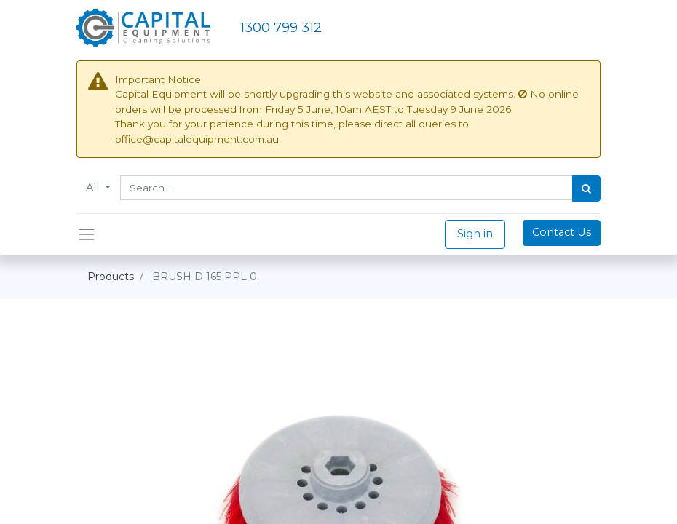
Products (110, 276)
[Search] (586, 188)
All (94, 187)
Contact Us (561, 232)
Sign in (475, 233)
